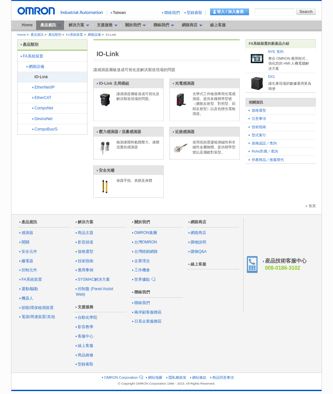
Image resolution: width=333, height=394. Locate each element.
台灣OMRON (144, 242)
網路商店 (197, 222)
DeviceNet (42, 119)
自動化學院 (86, 317)
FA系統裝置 (74, 34)
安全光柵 (105, 171)
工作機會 (141, 270)
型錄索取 (193, 12)
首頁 (311, 206)
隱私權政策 (176, 377)
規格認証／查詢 (263, 143)
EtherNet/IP (44, 87)
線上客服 (218, 25)
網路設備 (94, 34)
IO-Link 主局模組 (113, 84)
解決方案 (84, 222)
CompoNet (43, 108)
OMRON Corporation (122, 377)
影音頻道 (84, 242)
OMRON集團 (144, 232)
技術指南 (257, 127)
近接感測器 (183, 133)
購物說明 (197, 242)
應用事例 (84, 270)
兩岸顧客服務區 (147, 312)
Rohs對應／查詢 (263, 151)
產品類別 (54, 34)
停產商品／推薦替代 (266, 160)
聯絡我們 (171, 12)
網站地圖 (154, 377)
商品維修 (84, 355)
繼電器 (26, 261)
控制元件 (28, 270)
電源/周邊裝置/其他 (37, 316)
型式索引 (257, 135)
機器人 (26, 298)
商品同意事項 (222, 377)
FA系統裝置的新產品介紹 (269, 43)
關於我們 (141, 222)
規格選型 (257, 110)
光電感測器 (183, 84)
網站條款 (198, 377)
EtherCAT (42, 97)
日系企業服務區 (147, 321)
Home (27, 25)
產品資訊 (37, 34)
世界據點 (143, 279)
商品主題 (84, 232)
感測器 (26, 232)
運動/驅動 (29, 289)
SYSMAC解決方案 (93, 279)
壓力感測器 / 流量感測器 (119, 133)
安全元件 (28, 251)
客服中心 (84, 336)
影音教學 (84, 327)
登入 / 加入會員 (230, 11)
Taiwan (118, 12)
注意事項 (257, 118)
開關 (24, 242)
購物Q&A (197, 251)
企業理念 (141, 261)
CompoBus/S (45, 129)
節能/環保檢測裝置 (37, 307)
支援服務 (84, 307)
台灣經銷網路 (145, 251)
